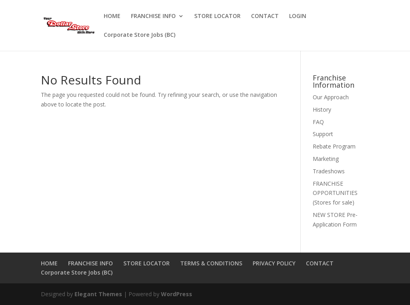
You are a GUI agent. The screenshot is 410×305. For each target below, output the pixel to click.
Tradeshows (329, 171)
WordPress (176, 294)
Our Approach (331, 97)
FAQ (318, 122)
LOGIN (297, 16)
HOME (112, 16)
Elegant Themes (98, 294)
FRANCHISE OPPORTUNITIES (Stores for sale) (335, 193)
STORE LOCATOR (217, 16)
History (322, 109)
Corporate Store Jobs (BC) (139, 35)
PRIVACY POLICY (274, 263)
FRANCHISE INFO (153, 16)
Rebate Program (334, 146)
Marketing (326, 159)
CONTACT (265, 16)
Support (323, 134)
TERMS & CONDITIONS (211, 263)
